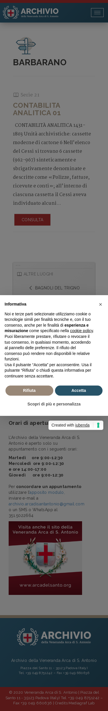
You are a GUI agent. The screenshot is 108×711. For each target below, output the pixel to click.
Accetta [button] (78, 390)
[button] (100, 304)
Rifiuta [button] (29, 390)
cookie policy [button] (81, 330)
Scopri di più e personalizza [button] (53, 404)
